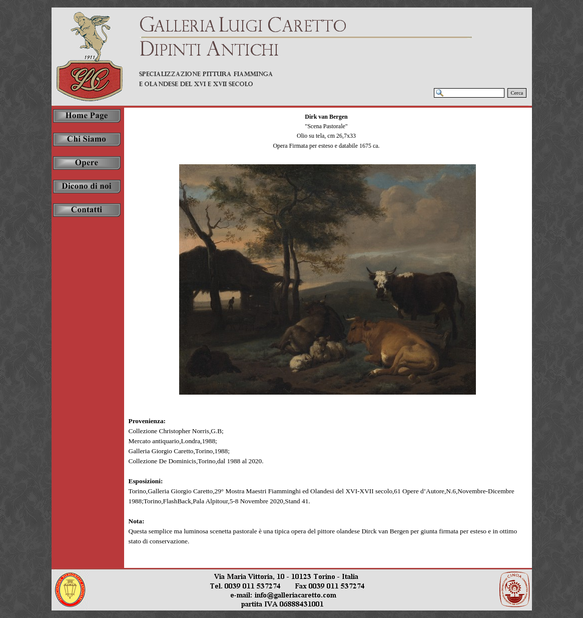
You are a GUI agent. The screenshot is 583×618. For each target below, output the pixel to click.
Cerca (517, 93)
